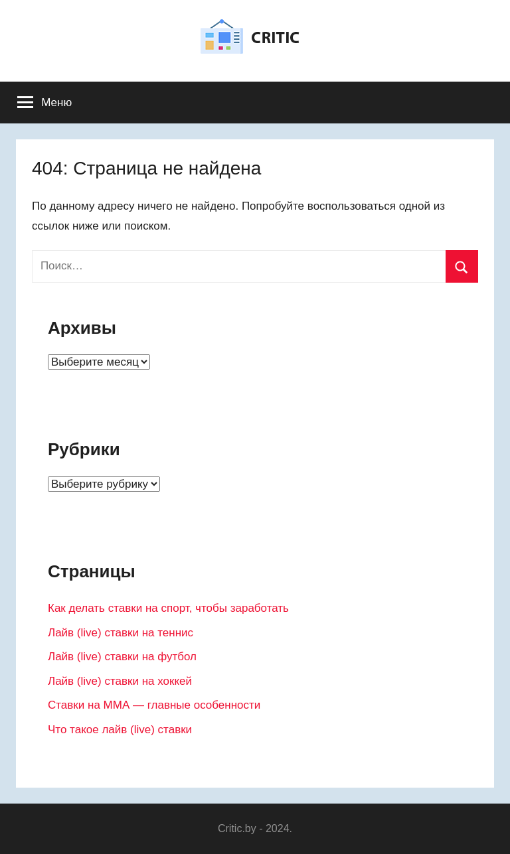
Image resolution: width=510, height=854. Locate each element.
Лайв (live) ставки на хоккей (120, 681)
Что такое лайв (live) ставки (120, 729)
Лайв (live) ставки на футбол (122, 656)
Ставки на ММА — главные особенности (154, 705)
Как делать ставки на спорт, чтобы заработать (168, 608)
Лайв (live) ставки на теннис (120, 632)
